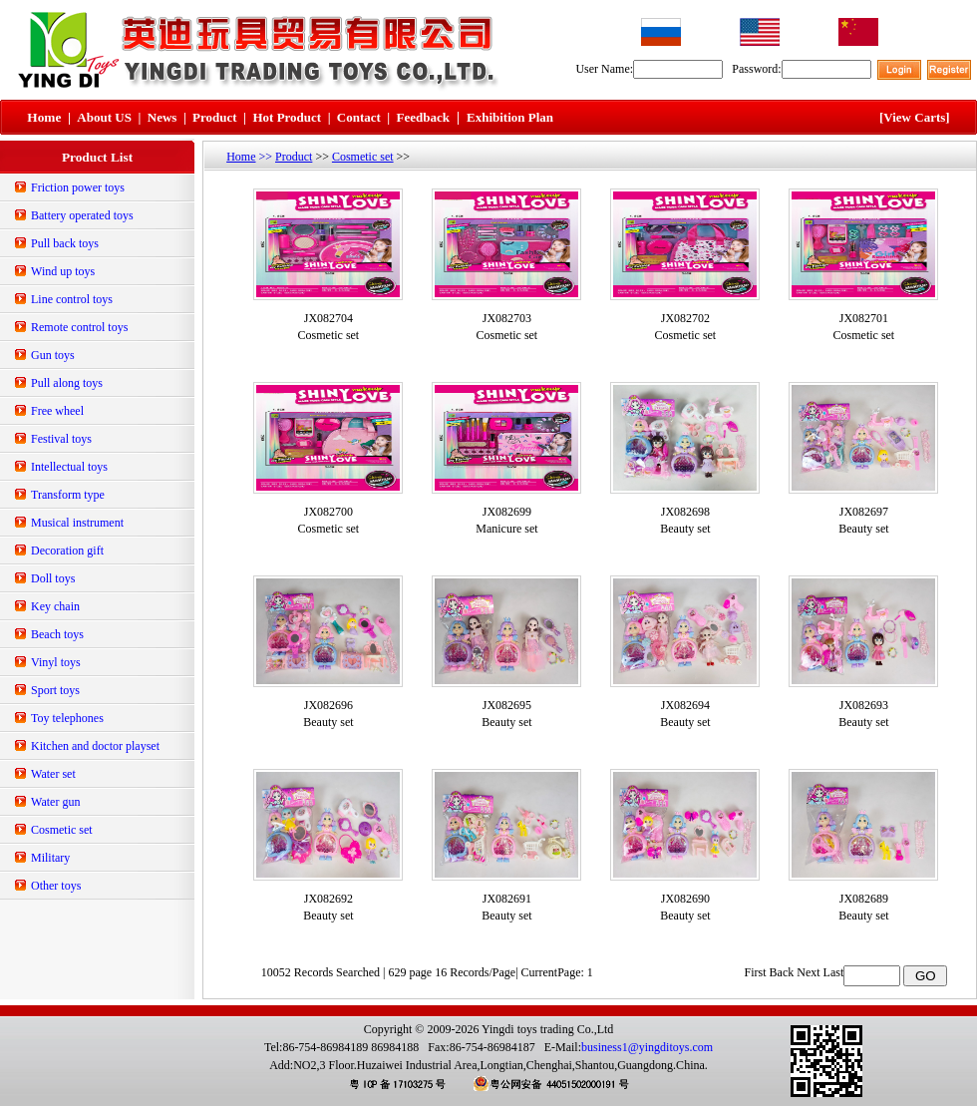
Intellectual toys (69, 467)
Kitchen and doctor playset (95, 746)
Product (293, 157)
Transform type (68, 495)
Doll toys (53, 578)
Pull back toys (65, 243)
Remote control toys (79, 327)
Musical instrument (77, 523)
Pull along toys (67, 383)
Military (50, 858)
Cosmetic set (62, 830)
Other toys (56, 886)
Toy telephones (67, 718)
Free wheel (57, 411)
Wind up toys (63, 271)
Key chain (55, 606)
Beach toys (57, 634)
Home (240, 157)
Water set (53, 774)
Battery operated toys (82, 215)
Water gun (55, 802)
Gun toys (53, 355)
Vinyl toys (56, 662)
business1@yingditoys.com (647, 1047)
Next (808, 972)
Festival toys (61, 439)
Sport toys (55, 690)
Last (833, 972)
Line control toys (72, 299)
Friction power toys (78, 187)
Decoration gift (67, 550)
